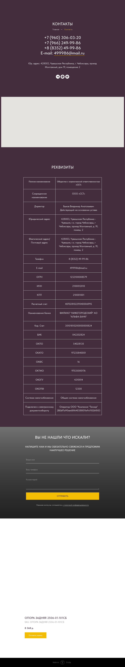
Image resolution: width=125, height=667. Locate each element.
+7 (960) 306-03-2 (61, 37)
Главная (56, 29)
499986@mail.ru (69, 53)
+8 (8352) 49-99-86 (62, 47)
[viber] (67, 77)
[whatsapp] (63, 77)
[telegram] (58, 77)
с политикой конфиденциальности (76, 505)
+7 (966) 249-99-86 (62, 42)
